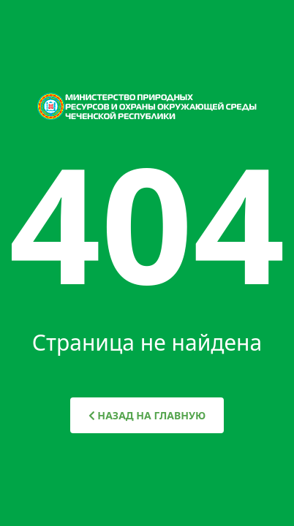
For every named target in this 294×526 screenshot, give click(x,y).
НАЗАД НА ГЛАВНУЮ (147, 415)
